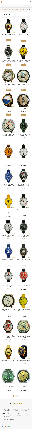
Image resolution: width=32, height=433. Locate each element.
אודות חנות (19, 415)
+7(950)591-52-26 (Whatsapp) (8, 419)
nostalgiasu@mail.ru (6, 417)
